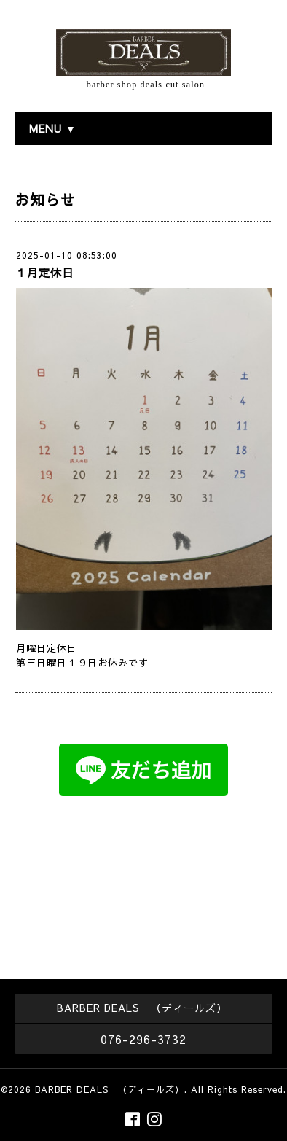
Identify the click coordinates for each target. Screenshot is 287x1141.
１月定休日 (44, 272)
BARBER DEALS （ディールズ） (109, 1089)
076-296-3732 (143, 1039)
